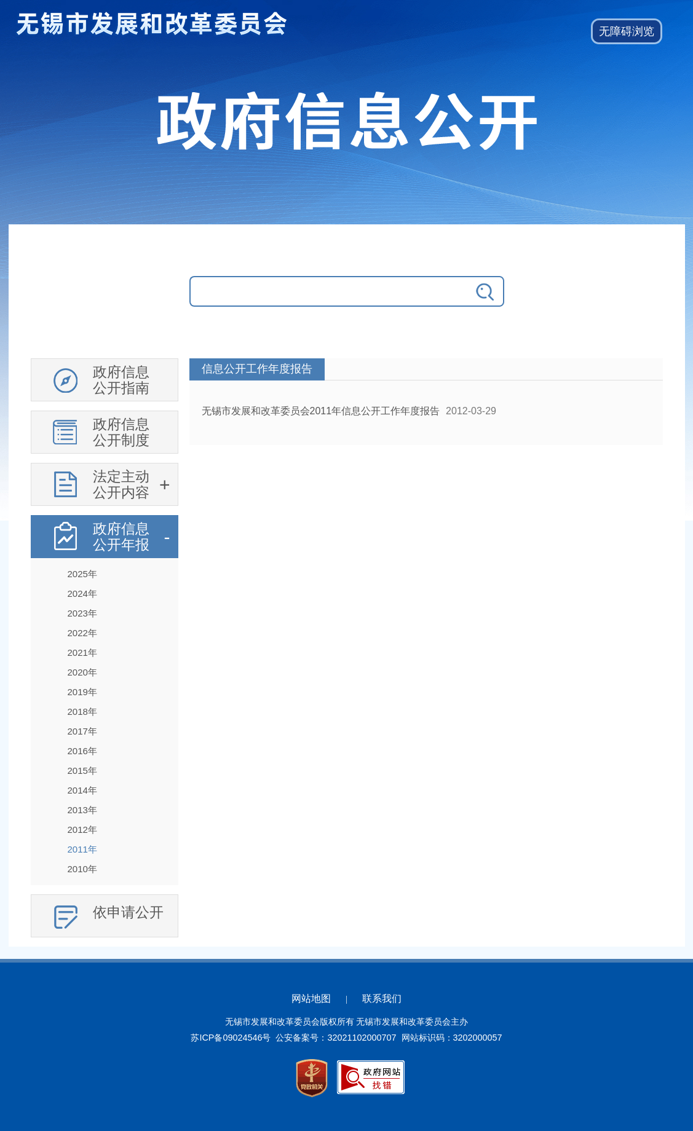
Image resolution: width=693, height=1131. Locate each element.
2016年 (82, 751)
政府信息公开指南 (121, 380)
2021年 (82, 652)
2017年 (82, 731)
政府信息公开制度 (121, 432)
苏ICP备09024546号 (231, 1037)
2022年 (82, 633)
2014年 (82, 790)
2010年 (82, 869)
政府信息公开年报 (121, 537)
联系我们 (382, 998)
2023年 (82, 613)
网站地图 (311, 998)
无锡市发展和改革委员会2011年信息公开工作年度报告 (321, 411)
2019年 (82, 692)
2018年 (82, 711)
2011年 (82, 849)
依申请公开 (128, 912)
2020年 (82, 672)
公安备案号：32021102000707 (335, 1037)
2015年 (82, 770)
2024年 (82, 593)
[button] (626, 31)
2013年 (82, 810)
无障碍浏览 (626, 31)
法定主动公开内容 (121, 484)
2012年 (82, 829)
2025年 (82, 574)
